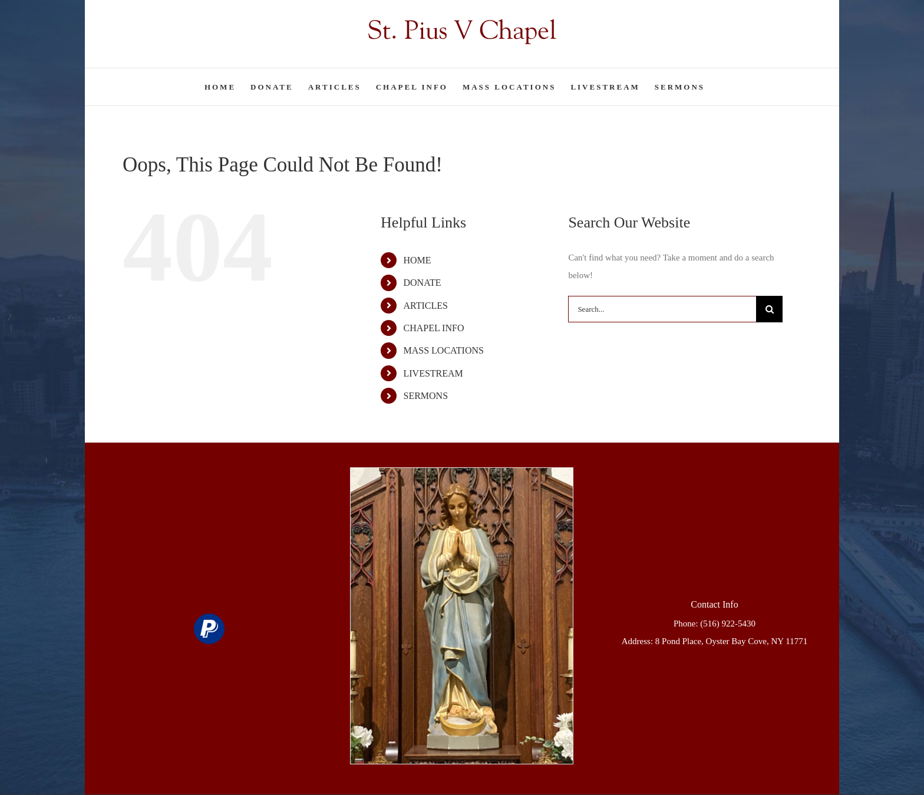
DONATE (422, 283)
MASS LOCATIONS (443, 350)
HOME (417, 260)
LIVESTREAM (433, 373)
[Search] (769, 309)
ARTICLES (425, 306)
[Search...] (662, 309)
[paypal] (209, 628)
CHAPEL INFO (433, 328)
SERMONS (425, 396)
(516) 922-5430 (727, 623)
